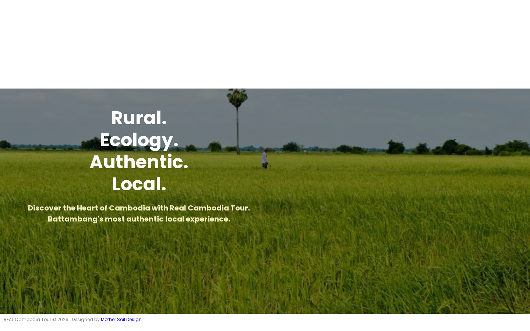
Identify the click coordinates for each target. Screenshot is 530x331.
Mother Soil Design (121, 319)
